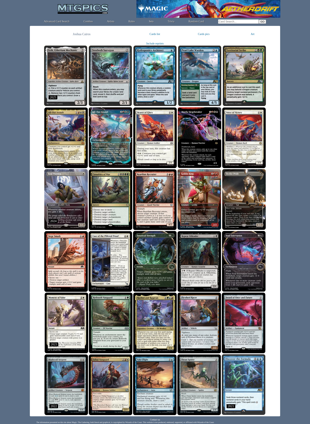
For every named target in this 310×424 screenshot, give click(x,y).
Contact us (155, 419)
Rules (132, 21)
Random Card (196, 21)
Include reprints (155, 43)
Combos (88, 21)
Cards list (154, 34)
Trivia (171, 21)
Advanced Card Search (56, 21)
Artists (110, 21)
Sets (151, 21)
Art (252, 34)
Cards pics (204, 34)
